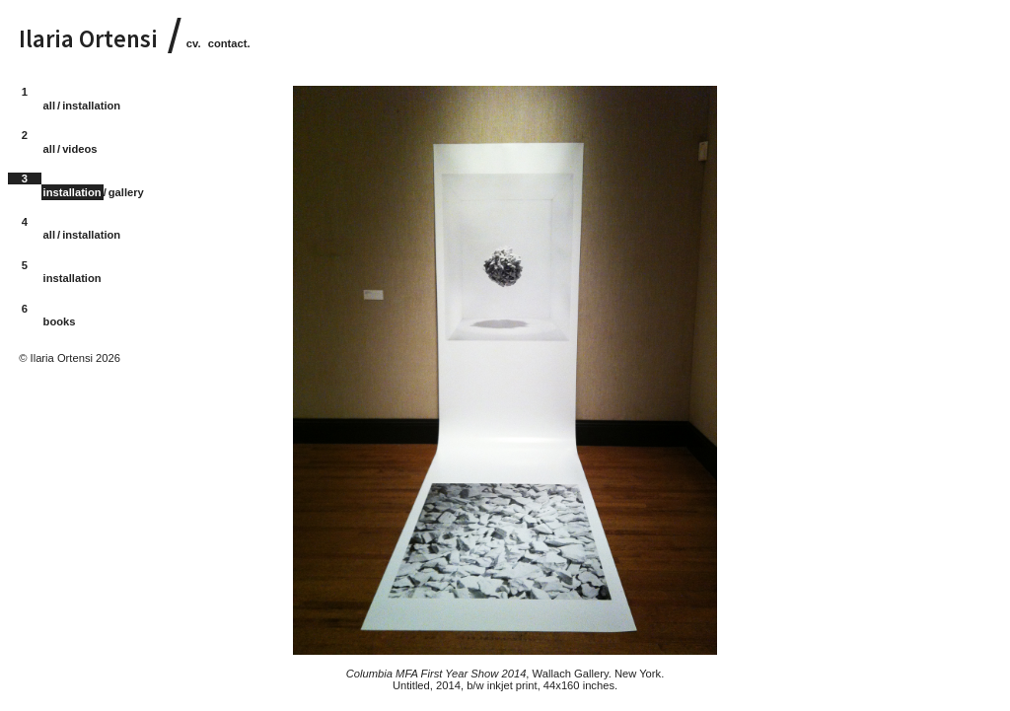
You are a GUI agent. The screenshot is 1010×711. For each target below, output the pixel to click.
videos (79, 149)
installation (91, 105)
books (59, 321)
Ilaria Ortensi (88, 39)
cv (192, 43)
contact (228, 43)
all (49, 105)
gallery (126, 192)
